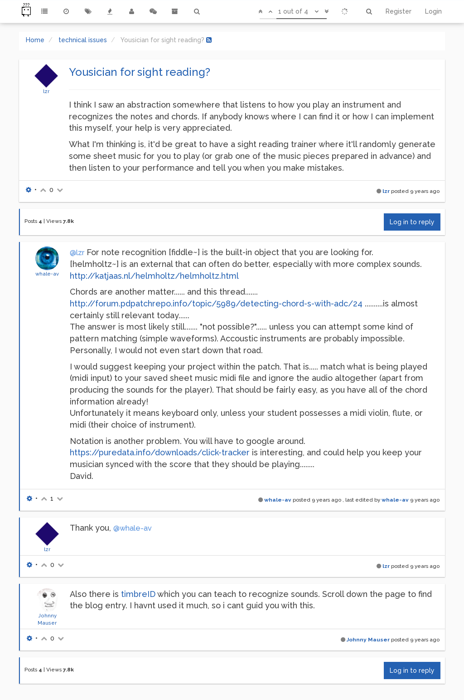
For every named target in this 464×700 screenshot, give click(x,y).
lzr (46, 91)
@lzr (77, 252)
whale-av (47, 274)
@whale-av (132, 528)
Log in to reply (412, 222)
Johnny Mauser (368, 639)
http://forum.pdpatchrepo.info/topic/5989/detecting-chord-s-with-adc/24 (216, 303)
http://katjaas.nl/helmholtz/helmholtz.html (154, 276)
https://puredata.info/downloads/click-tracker (160, 452)
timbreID (138, 594)
